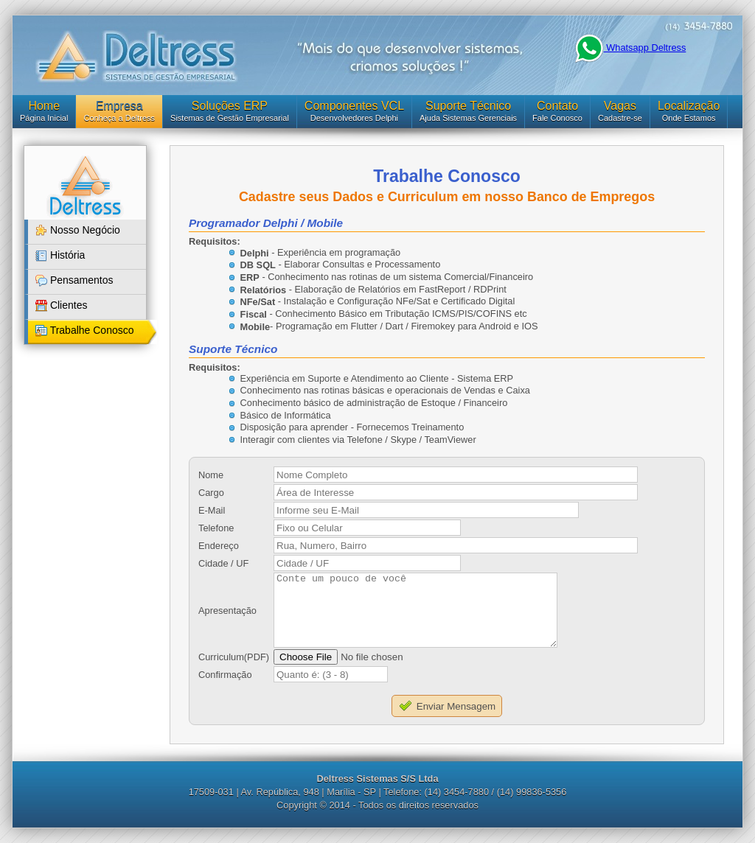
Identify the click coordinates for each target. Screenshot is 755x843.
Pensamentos (74, 280)
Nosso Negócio (77, 230)
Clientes (61, 305)
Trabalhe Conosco (84, 330)
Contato (557, 105)
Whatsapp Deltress (630, 47)
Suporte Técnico (468, 105)
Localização (689, 105)
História (60, 255)
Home (44, 105)
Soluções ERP (230, 105)
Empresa (119, 105)
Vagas (620, 105)
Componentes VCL (354, 105)
